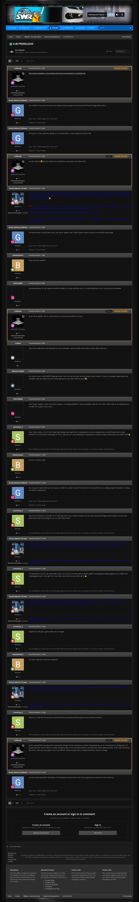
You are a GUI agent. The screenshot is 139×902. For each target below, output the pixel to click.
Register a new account (41, 833)
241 (18, 306)
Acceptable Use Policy (52, 889)
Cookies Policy (50, 882)
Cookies (10, 861)
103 (18, 449)
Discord (13, 28)
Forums (55, 28)
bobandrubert (17, 255)
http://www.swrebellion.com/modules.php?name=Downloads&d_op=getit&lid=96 (57, 73)
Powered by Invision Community (75, 859)
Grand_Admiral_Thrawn (18, 188)
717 (18, 91)
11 (18, 394)
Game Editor (41, 28)
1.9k (18, 211)
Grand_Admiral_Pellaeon (18, 100)
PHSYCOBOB (17, 283)
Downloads (68, 28)
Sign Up (111, 15)
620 (18, 278)
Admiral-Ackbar (18, 371)
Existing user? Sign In (97, 14)
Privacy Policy (12, 859)
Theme (10, 857)
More (91, 28)
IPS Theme (11, 853)
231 (18, 123)
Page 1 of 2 (30, 61)
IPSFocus (10, 855)
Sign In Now (98, 833)
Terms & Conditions (51, 884)
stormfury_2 (18, 427)
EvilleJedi (20, 50)
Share (109, 51)
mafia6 (18, 343)
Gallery (81, 28)
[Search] (108, 28)
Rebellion (25, 28)
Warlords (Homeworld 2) (39, 52)
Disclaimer (48, 887)
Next (17, 61)
